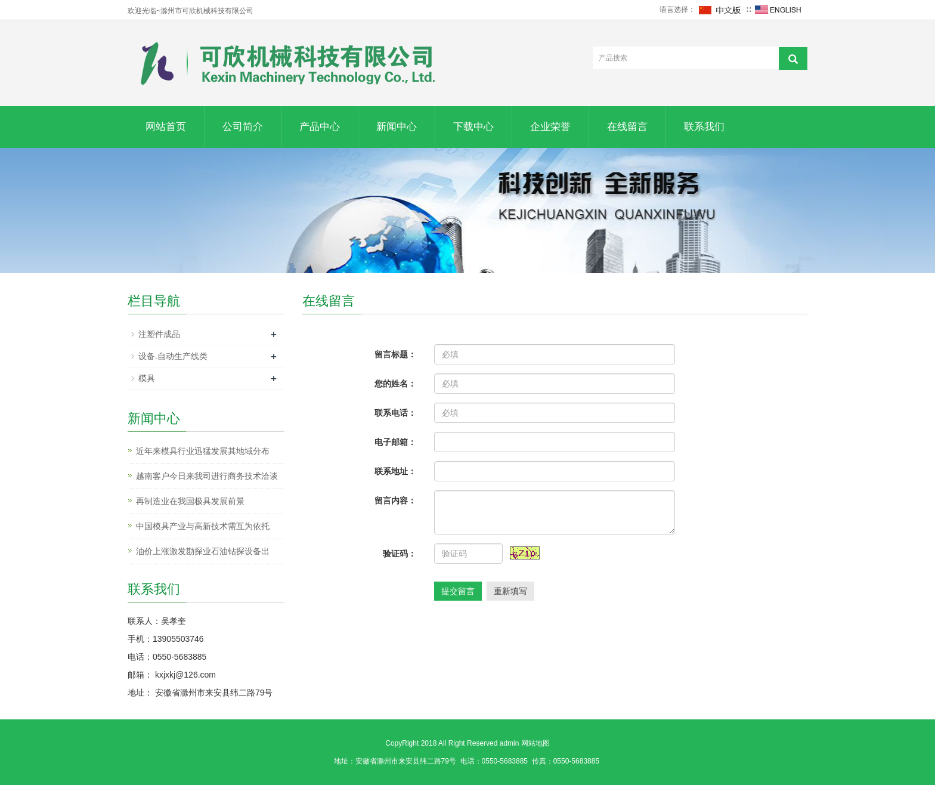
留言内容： (395, 500)
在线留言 (627, 126)
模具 (146, 378)
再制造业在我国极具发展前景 (190, 501)
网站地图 (535, 743)
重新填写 (510, 591)
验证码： (399, 553)
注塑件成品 (159, 334)
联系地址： (395, 471)
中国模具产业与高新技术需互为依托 (203, 526)
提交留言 (458, 591)
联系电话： (395, 413)
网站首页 (165, 126)
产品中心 (319, 126)
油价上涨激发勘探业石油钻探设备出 (203, 551)
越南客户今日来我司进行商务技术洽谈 (207, 476)
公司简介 (242, 126)
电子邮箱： (395, 442)
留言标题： (395, 354)
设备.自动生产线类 (173, 356)
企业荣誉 (550, 126)
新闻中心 (396, 126)
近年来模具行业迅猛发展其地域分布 (203, 451)
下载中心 (473, 126)
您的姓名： (395, 383)
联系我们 (704, 126)
